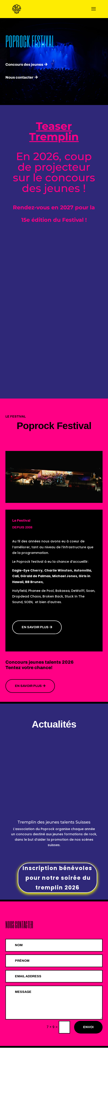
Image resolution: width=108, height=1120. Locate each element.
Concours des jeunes (24, 64)
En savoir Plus (28, 686)
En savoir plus (35, 627)
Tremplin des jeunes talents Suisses (54, 822)
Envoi (88, 1027)
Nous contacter (19, 77)
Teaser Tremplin (54, 131)
